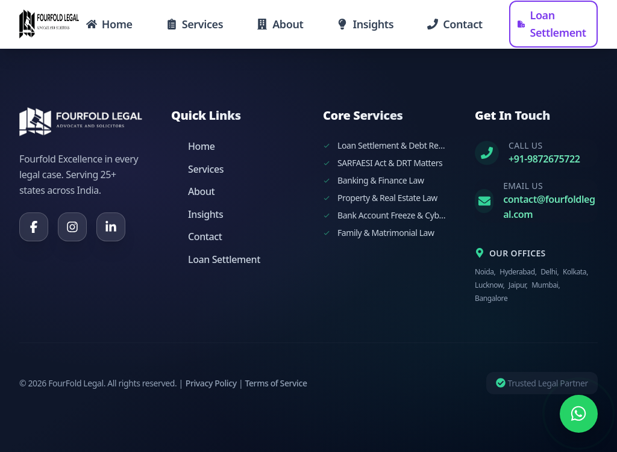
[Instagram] (72, 226)
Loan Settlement (215, 259)
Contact (196, 236)
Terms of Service (276, 383)
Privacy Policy (211, 383)
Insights (197, 214)
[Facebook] (33, 226)
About (193, 191)
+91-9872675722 (544, 159)
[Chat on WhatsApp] (578, 413)
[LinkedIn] (110, 226)
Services (197, 169)
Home (193, 146)
